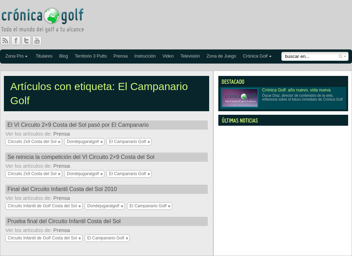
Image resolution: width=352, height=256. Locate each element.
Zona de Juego (221, 56)
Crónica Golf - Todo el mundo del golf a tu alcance (47, 21)
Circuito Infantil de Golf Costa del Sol (42, 205)
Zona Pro (14, 56)
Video (168, 56)
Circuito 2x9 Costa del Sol (32, 141)
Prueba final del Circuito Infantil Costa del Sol (64, 221)
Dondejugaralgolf (83, 141)
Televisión (190, 56)
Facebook (19, 40)
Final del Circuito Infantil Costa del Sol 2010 (62, 189)
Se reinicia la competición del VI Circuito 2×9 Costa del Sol (80, 157)
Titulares (44, 56)
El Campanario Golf (127, 141)
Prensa (121, 56)
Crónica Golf (255, 56)
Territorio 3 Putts (91, 56)
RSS (5, 40)
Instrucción (145, 56)
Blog (63, 56)
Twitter (29, 40)
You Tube (40, 40)
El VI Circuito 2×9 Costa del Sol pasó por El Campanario (78, 125)
